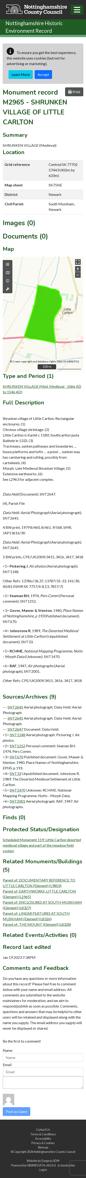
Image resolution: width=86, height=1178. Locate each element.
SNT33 (15, 773)
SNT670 (16, 757)
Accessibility (43, 1138)
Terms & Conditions (43, 1134)
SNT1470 (17, 790)
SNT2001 (17, 801)
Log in (43, 1170)
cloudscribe (67, 1165)
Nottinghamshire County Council (54, 1152)
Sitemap (43, 1147)
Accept (43, 74)
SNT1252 (17, 746)
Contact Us (43, 1129)
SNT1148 (17, 735)
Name (7, 1050)
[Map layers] (7, 264)
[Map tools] (7, 289)
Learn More (20, 74)
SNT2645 (15, 707)
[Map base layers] (7, 273)
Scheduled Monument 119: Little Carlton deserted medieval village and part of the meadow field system (42, 845)
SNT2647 (15, 729)
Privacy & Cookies (43, 1143)
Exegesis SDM (50, 1161)
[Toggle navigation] (77, 10)
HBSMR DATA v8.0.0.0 (42, 1165)
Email (7, 1064)
